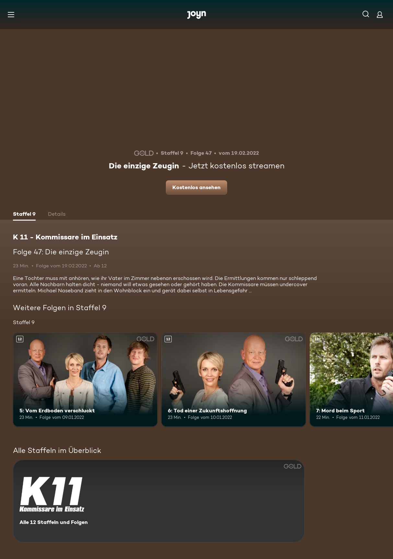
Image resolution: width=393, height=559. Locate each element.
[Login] (379, 14)
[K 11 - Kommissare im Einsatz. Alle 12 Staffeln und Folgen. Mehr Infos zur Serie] (159, 501)
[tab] (24, 215)
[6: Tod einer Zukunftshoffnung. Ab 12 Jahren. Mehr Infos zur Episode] (233, 380)
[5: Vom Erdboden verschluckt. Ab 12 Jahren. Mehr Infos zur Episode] (85, 380)
